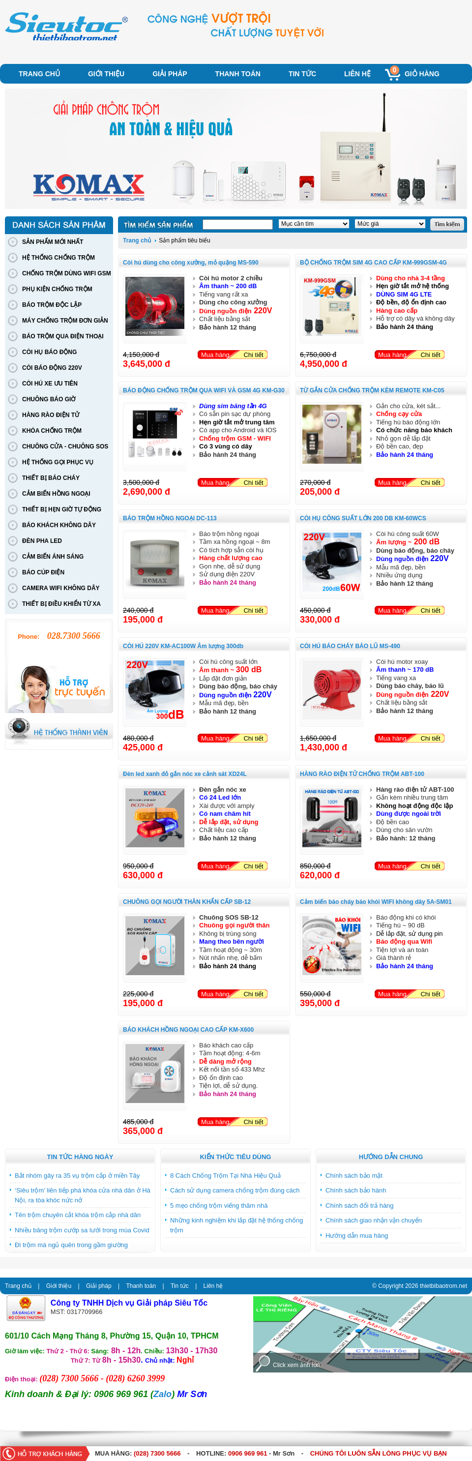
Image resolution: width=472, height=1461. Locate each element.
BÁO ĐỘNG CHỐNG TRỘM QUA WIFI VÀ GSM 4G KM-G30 (204, 390)
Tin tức (302, 74)
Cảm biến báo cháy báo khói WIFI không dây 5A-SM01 (376, 901)
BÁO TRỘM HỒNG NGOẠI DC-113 (170, 518)
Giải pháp (169, 74)
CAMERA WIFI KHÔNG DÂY (61, 588)
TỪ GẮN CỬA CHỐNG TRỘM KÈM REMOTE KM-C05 (372, 390)
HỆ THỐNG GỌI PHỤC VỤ (57, 462)
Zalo (162, 1394)
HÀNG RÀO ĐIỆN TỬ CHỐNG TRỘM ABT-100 (362, 774)
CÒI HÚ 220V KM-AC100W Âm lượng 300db (183, 646)
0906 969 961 (247, 1453)
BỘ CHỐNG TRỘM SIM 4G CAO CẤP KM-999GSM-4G (373, 262)
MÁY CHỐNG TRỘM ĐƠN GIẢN (65, 320)
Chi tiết (253, 354)
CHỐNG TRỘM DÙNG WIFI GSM (66, 273)
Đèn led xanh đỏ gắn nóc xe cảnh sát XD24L (185, 774)
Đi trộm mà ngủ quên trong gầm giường (71, 1245)
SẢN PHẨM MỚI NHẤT (52, 242)
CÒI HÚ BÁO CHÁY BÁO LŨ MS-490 (350, 646)
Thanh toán (238, 74)
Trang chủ (39, 74)
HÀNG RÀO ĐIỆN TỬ (50, 415)
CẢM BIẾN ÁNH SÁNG (53, 556)
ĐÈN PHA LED (42, 540)
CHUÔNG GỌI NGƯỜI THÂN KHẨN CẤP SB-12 (187, 901)
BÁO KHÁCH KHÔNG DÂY (59, 525)
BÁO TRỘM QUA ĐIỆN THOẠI (63, 336)
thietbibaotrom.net (443, 1285)
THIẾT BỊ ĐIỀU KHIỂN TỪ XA (61, 603)
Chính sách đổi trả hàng (359, 1205)
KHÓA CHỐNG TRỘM (52, 430)
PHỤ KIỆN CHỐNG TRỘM (57, 289)
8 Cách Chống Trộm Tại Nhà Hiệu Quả (225, 1175)
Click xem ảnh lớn (296, 1365)
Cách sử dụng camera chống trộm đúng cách (235, 1190)
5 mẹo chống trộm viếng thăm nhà (218, 1205)
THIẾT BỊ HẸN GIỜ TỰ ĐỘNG (61, 509)
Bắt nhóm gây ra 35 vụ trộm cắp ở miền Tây (77, 1175)
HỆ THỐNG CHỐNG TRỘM (58, 257)
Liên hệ (357, 74)
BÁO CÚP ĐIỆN (43, 572)
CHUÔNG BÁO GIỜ (48, 399)
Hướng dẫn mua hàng (356, 1235)
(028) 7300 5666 (157, 1453)
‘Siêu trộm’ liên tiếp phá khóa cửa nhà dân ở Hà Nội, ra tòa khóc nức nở (82, 1195)
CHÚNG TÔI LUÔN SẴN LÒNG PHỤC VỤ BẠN (378, 1453)
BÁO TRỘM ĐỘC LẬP (52, 304)
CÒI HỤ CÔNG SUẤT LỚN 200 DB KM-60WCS (363, 518)
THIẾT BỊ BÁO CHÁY (51, 478)
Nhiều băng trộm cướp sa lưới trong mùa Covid (82, 1230)
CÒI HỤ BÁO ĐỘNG (49, 352)
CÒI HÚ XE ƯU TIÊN (50, 383)
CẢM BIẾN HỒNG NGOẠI (56, 493)
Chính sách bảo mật (354, 1175)
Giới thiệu (106, 74)
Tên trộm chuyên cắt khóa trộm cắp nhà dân (78, 1215)
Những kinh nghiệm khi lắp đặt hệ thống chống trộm (236, 1225)
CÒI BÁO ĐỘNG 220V (52, 367)
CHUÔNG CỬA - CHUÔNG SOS (65, 446)
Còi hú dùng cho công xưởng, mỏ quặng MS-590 (191, 262)
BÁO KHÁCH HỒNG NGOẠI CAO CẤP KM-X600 (188, 1029)
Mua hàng (215, 354)
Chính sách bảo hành (355, 1190)
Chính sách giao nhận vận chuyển (373, 1220)
